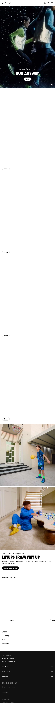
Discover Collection (10, 568)
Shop (27, 79)
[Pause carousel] (51, 84)
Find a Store (6, 655)
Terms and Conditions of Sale (9, 696)
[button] (6, 687)
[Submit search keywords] (45, 3)
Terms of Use (5, 692)
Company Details (6, 699)
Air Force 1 (10, 621)
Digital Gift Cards (8, 661)
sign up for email (8, 658)
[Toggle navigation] (52, 3)
